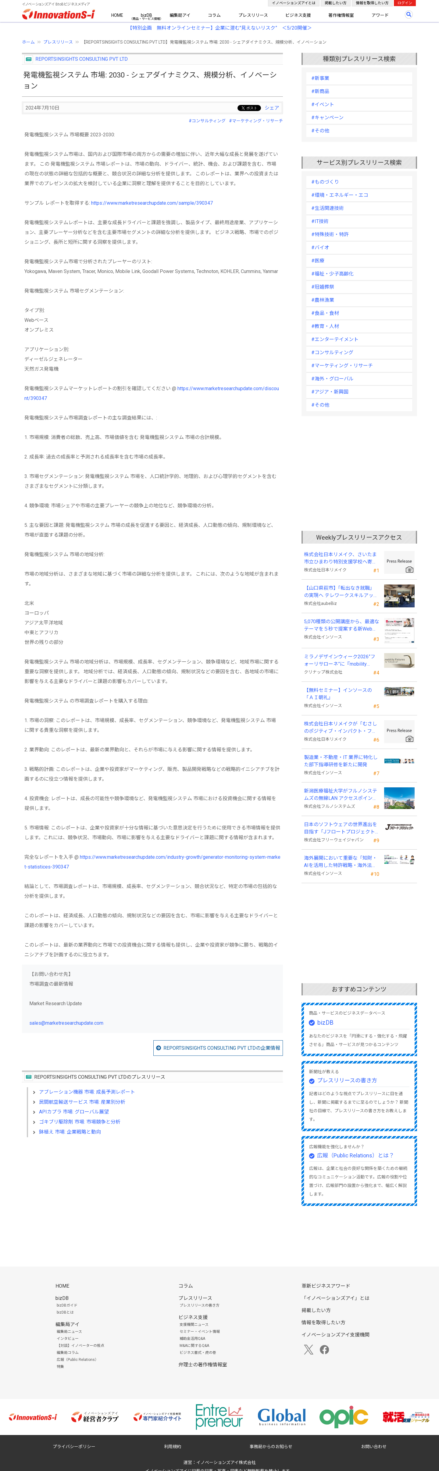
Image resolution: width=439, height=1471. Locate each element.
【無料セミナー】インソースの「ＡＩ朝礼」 (338, 693)
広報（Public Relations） (77, 1360)
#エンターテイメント (335, 339)
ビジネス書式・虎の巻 (198, 1353)
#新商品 (320, 91)
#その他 (320, 131)
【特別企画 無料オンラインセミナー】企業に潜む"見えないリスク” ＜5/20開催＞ (219, 28)
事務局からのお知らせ (271, 1446)
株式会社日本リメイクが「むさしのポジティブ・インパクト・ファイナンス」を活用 (340, 728)
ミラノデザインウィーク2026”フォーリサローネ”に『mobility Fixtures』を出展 (339, 661)
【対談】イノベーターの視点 (80, 1345)
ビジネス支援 (298, 15)
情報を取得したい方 (372, 3)
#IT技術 (320, 221)
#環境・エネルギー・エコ (339, 195)
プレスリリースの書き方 (347, 1080)
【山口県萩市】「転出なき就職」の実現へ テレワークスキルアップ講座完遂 (341, 592)
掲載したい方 (336, 3)
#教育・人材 (325, 326)
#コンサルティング (207, 120)
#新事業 (320, 78)
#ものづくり (325, 182)
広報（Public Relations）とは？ (355, 1155)
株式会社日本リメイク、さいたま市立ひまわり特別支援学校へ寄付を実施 (340, 559)
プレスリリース (253, 15)
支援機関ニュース (194, 1324)
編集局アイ (180, 15)
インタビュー (68, 1338)
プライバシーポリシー (74, 1446)
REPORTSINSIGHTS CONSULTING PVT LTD (81, 59)
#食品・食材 (325, 313)
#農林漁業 (322, 300)
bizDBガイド (67, 1305)
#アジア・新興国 (329, 392)
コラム (214, 15)
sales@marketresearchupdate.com (66, 1023)
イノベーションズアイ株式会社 (226, 1462)
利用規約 (172, 1446)
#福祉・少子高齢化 (332, 274)
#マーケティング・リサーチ (256, 120)
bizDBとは (65, 1312)
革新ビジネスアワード (326, 1286)
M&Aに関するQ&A (194, 1345)
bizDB (146, 15)
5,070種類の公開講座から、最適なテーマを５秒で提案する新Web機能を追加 (341, 626)
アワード (380, 15)
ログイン (405, 3)
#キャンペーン (327, 117)
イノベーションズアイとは (294, 3)
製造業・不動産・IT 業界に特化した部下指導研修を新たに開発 (341, 761)
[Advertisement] (152, 1194)
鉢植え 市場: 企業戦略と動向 (70, 1132)
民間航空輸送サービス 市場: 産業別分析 (82, 1102)
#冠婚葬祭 (322, 287)
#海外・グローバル (332, 379)
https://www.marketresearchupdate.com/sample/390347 (152, 203)
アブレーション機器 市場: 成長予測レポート (87, 1092)
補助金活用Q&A (192, 1338)
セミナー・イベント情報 (200, 1331)
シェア (272, 108)
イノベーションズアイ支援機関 (335, 1335)
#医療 (317, 261)
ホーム (28, 42)
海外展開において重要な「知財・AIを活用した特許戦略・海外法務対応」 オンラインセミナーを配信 (341, 862)
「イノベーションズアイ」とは (335, 1298)
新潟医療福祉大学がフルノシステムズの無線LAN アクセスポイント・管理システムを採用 (340, 795)
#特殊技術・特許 (330, 234)
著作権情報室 (341, 15)
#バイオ (320, 247)
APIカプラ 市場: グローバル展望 (74, 1112)
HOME (117, 15)
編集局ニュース (69, 1331)
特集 (60, 1367)
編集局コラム (68, 1353)
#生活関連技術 (327, 208)
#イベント (322, 104)
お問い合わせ (374, 1446)
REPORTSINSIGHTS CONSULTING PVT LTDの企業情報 (221, 1048)
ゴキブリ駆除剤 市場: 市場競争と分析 (79, 1122)
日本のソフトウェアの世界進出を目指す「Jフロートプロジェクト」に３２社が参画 (340, 829)
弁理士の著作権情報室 (202, 1365)
